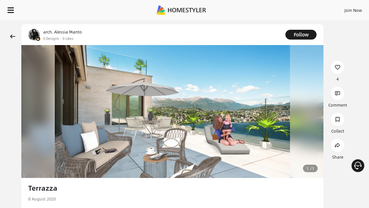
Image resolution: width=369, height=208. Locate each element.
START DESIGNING (340, 8)
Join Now (284, 8)
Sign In (262, 8)
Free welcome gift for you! (249, 24)
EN (303, 8)
